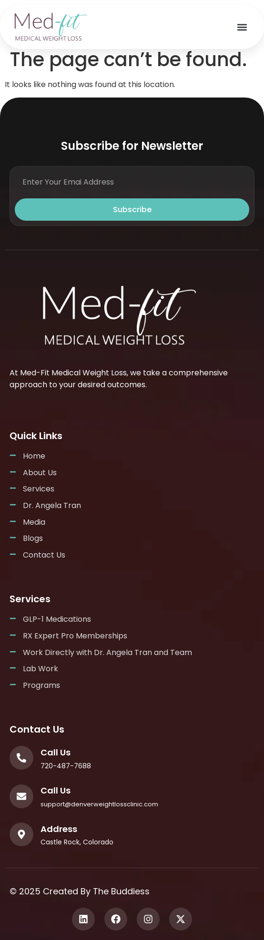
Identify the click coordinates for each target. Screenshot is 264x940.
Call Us (56, 752)
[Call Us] (21, 758)
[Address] (21, 834)
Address (59, 829)
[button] (242, 27)
